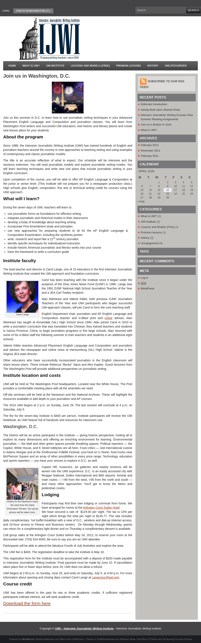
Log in (144, 277)
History (152, 65)
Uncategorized (176, 65)
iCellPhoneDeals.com (108, 639)
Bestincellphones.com (47, 639)
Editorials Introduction (154, 104)
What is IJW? (31, 65)
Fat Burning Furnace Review (177, 639)
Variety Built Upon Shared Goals (160, 109)
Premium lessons (128, 65)
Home (6, 11)
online (108, 318)
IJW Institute (55, 65)
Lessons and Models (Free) (90, 65)
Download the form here (27, 603)
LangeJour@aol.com (105, 577)
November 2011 (150, 150)
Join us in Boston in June (156, 124)
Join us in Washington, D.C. (33, 11)
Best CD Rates (149, 639)
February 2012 (150, 145)
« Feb (141, 201)
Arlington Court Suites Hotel (101, 507)
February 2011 (150, 155)
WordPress (147, 288)
